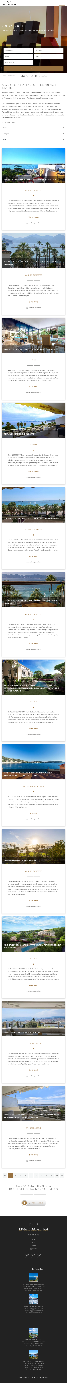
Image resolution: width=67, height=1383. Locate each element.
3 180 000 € (33, 900)
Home (4, 76)
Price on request (33, 217)
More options (41, 76)
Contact (33, 1249)
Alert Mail (27, 76)
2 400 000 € (33, 985)
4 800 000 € (33, 728)
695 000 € (33, 813)
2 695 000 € (33, 302)
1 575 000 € (33, 387)
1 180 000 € (33, 1155)
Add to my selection (33, 223)
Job (33, 1239)
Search (33, 69)
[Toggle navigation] (62, 3)
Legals (33, 1243)
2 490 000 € (33, 556)
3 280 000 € (33, 644)
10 (57, 1175)
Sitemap (33, 1246)
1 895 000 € (33, 1070)
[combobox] (18, 50)
